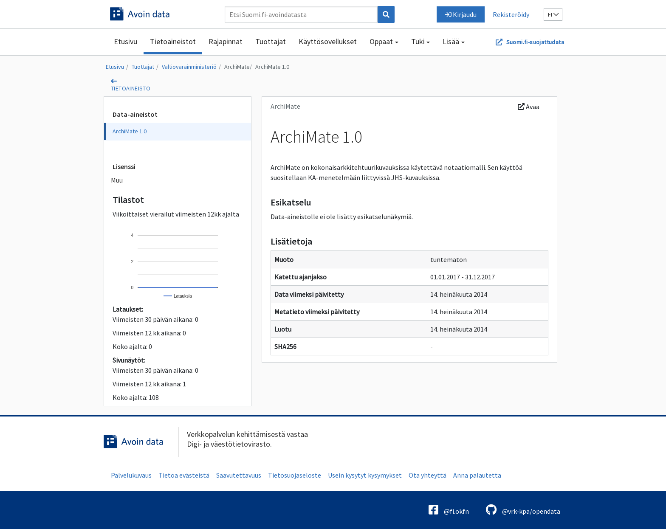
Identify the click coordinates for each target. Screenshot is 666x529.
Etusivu (125, 41)
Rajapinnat (226, 41)
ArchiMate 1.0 (272, 66)
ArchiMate (237, 66)
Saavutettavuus (238, 475)
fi (553, 14)
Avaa (528, 106)
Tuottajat (270, 41)
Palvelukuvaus (131, 475)
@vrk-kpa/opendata (523, 509)
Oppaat (381, 41)
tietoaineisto (130, 88)
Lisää (451, 41)
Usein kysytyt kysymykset (365, 475)
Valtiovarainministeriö (189, 66)
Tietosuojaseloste (294, 475)
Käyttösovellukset (328, 41)
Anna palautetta (477, 475)
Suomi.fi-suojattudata (535, 42)
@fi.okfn (449, 509)
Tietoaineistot (173, 41)
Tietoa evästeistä (183, 475)
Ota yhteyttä (427, 475)
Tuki (418, 41)
